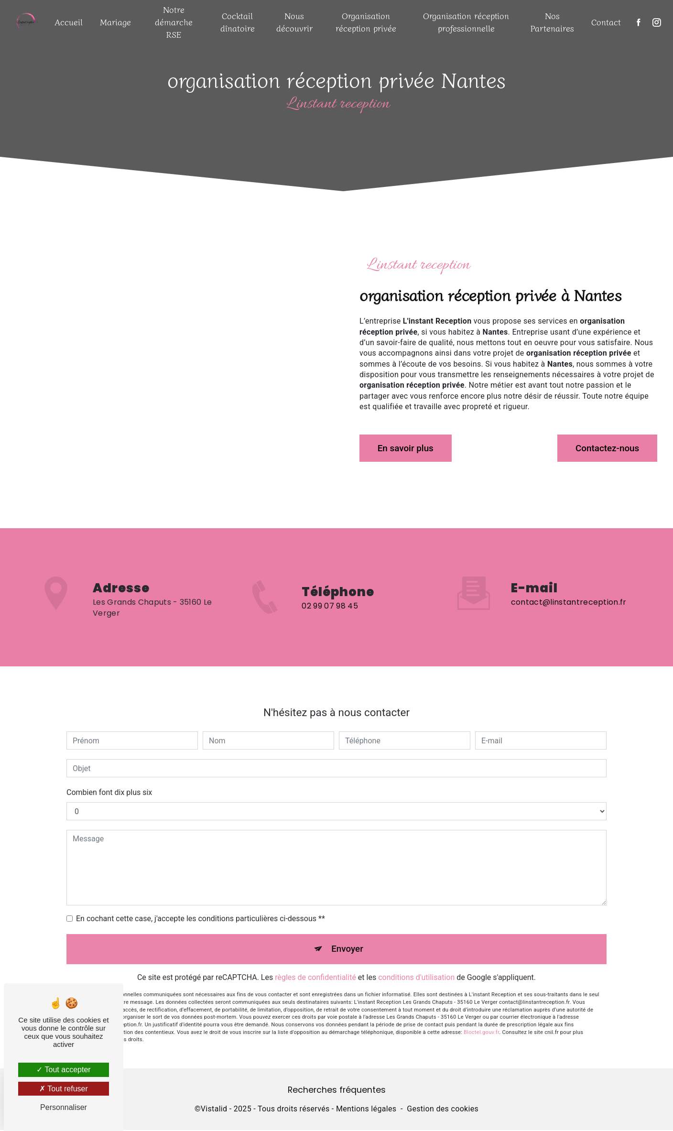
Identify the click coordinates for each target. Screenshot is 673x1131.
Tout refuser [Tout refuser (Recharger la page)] (63, 1089)
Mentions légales (366, 1110)
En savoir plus (407, 448)
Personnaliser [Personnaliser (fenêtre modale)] (63, 1107)
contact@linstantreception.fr (569, 592)
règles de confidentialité (315, 968)
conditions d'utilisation (416, 968)
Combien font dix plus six (109, 782)
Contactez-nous (605, 448)
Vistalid (214, 1110)
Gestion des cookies (442, 1110)
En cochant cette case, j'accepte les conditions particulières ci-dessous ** (200, 908)
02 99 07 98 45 (330, 616)
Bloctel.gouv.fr (481, 1023)
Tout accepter (63, 1070)
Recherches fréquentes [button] (337, 1091)
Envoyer (347, 939)
